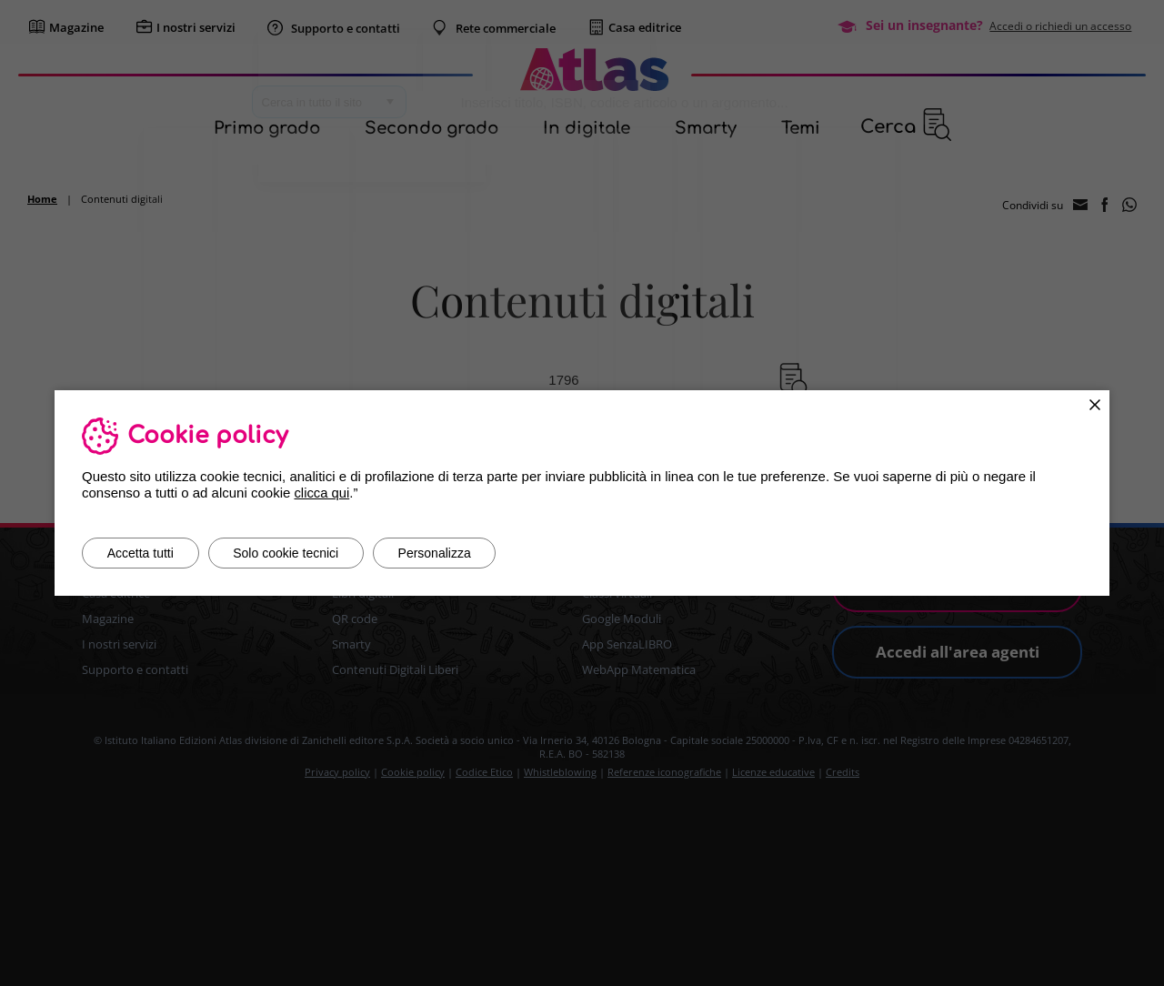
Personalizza (449, 553)
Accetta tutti (143, 553)
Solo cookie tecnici (294, 553)
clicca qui (322, 492)
